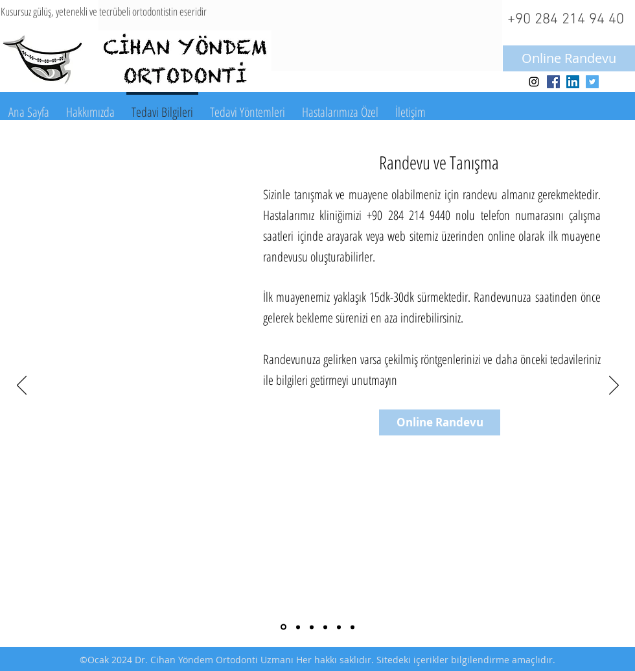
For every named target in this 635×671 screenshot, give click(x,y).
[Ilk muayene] (298, 627)
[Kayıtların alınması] (312, 627)
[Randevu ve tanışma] (283, 627)
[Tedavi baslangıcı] (325, 627)
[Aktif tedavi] (339, 627)
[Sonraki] (614, 386)
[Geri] (22, 386)
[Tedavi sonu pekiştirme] (352, 627)
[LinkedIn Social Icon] (572, 81)
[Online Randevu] (569, 58)
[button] (90, 106)
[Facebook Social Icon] (553, 81)
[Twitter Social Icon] (592, 81)
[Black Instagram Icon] (533, 81)
